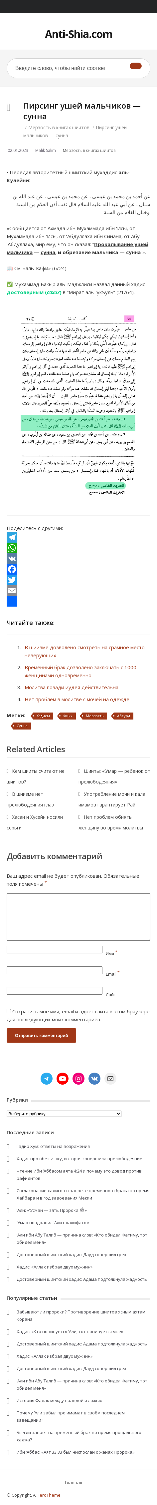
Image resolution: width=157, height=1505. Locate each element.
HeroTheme (49, 1495)
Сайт (111, 995)
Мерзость (95, 715)
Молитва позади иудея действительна (71, 687)
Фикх (68, 715)
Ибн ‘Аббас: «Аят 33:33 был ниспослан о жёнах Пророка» (75, 1452)
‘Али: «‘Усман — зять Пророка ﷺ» (52, 1210)
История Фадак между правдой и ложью (59, 1400)
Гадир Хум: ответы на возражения (53, 1146)
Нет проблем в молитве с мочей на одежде (77, 699)
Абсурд (123, 715)
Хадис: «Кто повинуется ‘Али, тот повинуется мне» (70, 1331)
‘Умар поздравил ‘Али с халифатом (53, 1223)
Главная (73, 1482)
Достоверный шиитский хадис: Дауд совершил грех (71, 1254)
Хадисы (43, 715)
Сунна (22, 725)
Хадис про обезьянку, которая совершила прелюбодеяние (79, 1159)
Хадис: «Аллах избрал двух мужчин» (54, 1267)
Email (113, 974)
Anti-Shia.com (78, 34)
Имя (111, 953)
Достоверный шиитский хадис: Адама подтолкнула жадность (82, 1279)
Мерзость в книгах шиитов (58, 127)
